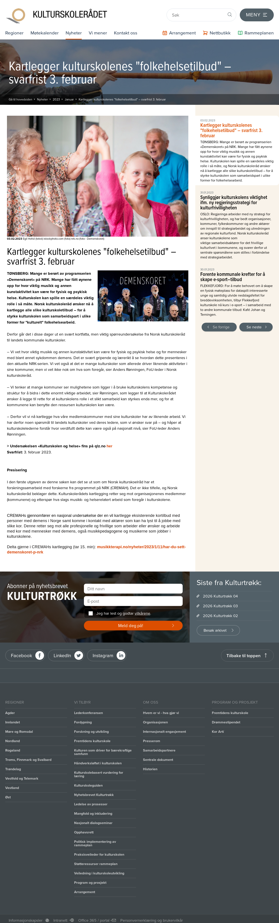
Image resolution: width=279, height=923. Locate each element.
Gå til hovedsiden (20, 96)
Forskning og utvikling (91, 728)
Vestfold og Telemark (21, 775)
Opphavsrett (84, 829)
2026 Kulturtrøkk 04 (220, 593)
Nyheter (75, 29)
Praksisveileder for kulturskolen (99, 851)
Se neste (254, 324)
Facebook (21, 652)
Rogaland (12, 747)
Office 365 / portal (93, 917)
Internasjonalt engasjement (164, 728)
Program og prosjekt (90, 879)
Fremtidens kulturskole (92, 737)
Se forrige (221, 324)
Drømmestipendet (226, 719)
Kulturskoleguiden (88, 782)
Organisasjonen (155, 719)
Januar (69, 96)
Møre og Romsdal (19, 728)
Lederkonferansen (88, 709)
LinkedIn (62, 652)
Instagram (103, 652)
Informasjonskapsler (26, 917)
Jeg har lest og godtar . (123, 610)
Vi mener (99, 29)
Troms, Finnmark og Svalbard (28, 756)
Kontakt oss (128, 29)
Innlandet (12, 719)
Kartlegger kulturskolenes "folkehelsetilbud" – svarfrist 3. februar (122, 96)
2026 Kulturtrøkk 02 (220, 612)
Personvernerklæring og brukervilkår (151, 917)
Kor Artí (218, 728)
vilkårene (142, 610)
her (109, 443)
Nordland (12, 737)
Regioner (14, 29)
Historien (150, 766)
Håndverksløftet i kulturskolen (98, 760)
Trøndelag (13, 766)
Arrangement (84, 888)
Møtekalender (45, 29)
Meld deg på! (130, 622)
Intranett (60, 917)
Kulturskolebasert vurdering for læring (98, 771)
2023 (56, 96)
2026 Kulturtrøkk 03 (220, 603)
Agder (10, 709)
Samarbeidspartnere (159, 747)
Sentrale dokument (158, 756)
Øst (8, 794)
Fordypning (83, 719)
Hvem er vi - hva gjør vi (161, 709)
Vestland (12, 784)
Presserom (151, 737)
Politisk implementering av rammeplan (95, 840)
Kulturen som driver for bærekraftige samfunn (103, 749)
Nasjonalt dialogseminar (93, 819)
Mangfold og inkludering (93, 810)
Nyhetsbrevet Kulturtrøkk (94, 791)
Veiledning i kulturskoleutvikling (99, 870)
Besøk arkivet (215, 627)
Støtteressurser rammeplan (95, 860)
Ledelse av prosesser (90, 801)
